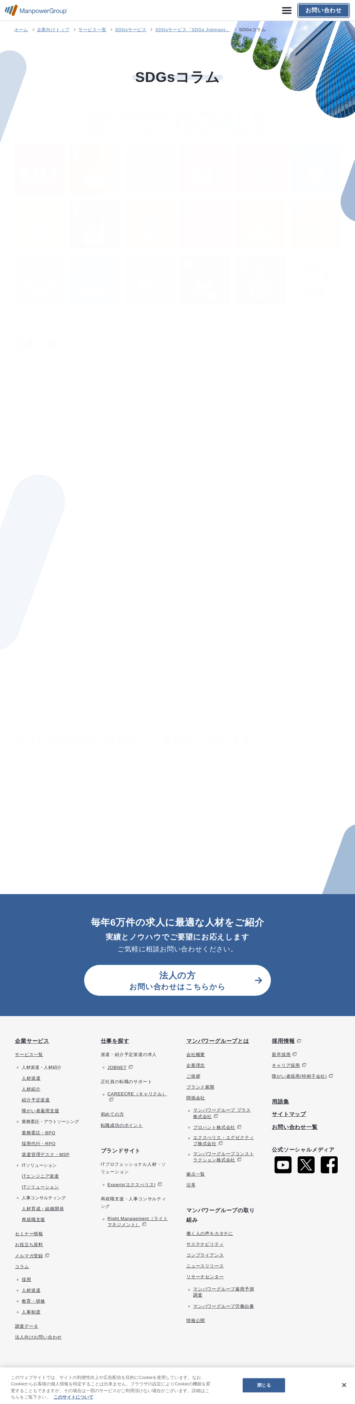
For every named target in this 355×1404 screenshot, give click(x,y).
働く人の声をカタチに (209, 1233)
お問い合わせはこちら (173, 815)
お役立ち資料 (29, 1244)
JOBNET (117, 1067)
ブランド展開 (200, 1087)
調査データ (26, 1326)
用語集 (280, 1101)
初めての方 (112, 1114)
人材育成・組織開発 (43, 1208)
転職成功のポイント (122, 1125)
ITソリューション (40, 1187)
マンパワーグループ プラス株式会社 (222, 1113)
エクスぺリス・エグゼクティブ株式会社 (223, 1140)
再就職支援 (33, 1219)
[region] (177, 1385)
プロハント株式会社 (214, 1127)
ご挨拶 (193, 1076)
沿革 (191, 1185)
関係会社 (195, 1097)
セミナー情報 (29, 1233)
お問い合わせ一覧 (294, 1127)
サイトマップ (289, 1114)
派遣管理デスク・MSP (46, 1154)
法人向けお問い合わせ (38, 1337)
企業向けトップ (53, 29)
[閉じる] (344, 1385)
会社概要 (195, 1054)
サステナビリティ (205, 1244)
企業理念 (195, 1065)
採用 (26, 1279)
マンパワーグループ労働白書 (223, 1306)
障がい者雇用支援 (40, 1110)
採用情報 (283, 1041)
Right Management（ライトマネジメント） (138, 1221)
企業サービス (32, 1041)
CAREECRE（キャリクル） (137, 1093)
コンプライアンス (205, 1255)
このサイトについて (73, 1397)
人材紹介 (31, 1089)
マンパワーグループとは (217, 1041)
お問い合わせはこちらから (177, 980)
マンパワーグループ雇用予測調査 (223, 1292)
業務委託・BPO (38, 1132)
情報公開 (195, 1320)
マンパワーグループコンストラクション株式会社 (223, 1156)
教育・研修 (33, 1301)
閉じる (263, 1385)
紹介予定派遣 (36, 1099)
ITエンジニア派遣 (40, 1176)
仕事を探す (115, 1041)
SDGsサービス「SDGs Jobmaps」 (192, 29)
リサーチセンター (205, 1276)
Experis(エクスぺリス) (132, 1184)
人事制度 (31, 1312)
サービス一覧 (92, 29)
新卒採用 (281, 1054)
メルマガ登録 (29, 1255)
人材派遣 (31, 1078)
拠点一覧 (195, 1174)
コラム (22, 1266)
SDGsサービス (131, 29)
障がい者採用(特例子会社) (299, 1076)
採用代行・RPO (39, 1143)
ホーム (21, 29)
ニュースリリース (205, 1265)
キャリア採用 (286, 1065)
